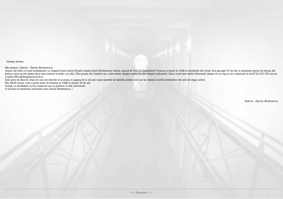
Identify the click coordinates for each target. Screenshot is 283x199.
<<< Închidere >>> (141, 192)
